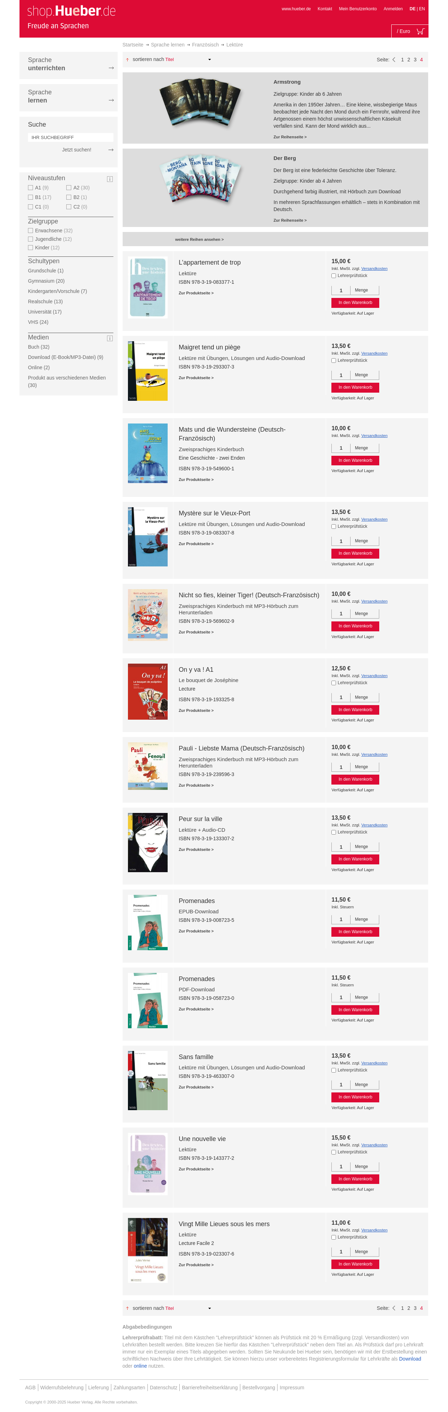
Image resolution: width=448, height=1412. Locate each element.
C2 (81, 207)
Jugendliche (54, 239)
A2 (82, 187)
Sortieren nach (148, 59)
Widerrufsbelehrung (62, 1387)
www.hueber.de (296, 8)
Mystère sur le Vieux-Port (214, 513)
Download (410, 1359)
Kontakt (325, 8)
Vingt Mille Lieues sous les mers (224, 1224)
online (140, 1366)
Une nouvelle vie (202, 1138)
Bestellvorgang (258, 1387)
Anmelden (393, 8)
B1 (44, 197)
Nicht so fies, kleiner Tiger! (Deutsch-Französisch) (249, 595)
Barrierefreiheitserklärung (209, 1387)
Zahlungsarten (129, 1387)
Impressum (292, 1387)
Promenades (197, 900)
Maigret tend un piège (209, 347)
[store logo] (71, 17)
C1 (43, 207)
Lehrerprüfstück (352, 275)
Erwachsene (54, 230)
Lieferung (98, 1387)
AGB (30, 1387)
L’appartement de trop (210, 262)
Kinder (48, 247)
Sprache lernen (168, 45)
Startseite (133, 45)
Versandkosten (374, 268)
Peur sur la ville (200, 819)
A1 (42, 187)
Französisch (205, 45)
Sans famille (196, 1057)
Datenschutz (164, 1387)
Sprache (46, 64)
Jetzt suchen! (76, 150)
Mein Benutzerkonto (358, 8)
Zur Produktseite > (196, 293)
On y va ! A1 (196, 669)
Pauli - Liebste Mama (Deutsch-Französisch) (241, 748)
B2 (81, 197)
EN (422, 8)
